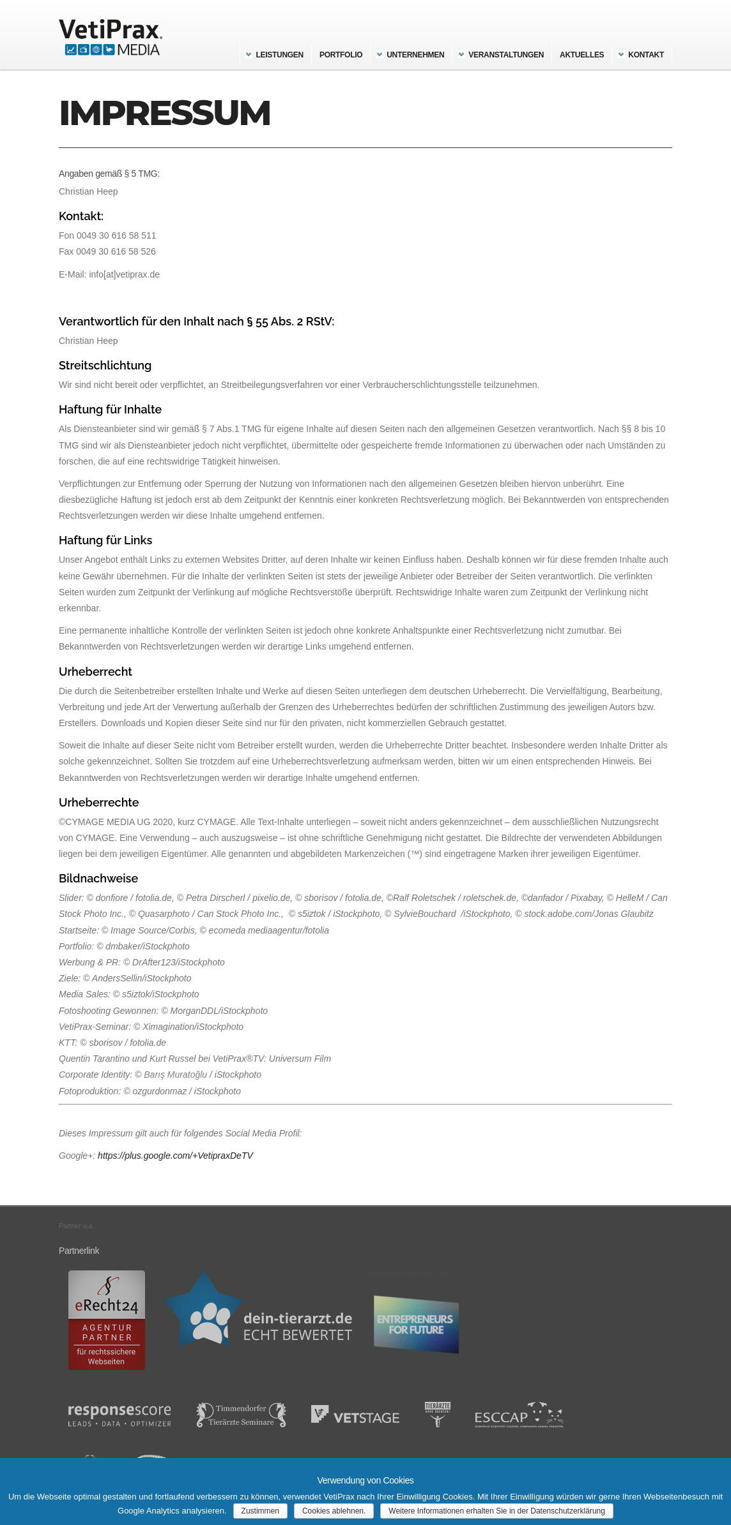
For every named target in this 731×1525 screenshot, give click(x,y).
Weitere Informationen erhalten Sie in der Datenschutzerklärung (497, 1510)
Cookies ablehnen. (334, 1510)
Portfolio (340, 54)
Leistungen (280, 54)
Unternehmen (415, 54)
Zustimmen (260, 1510)
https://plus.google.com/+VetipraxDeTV (175, 1155)
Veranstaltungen (506, 54)
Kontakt (646, 54)
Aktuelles (582, 54)
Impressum (164, 112)
